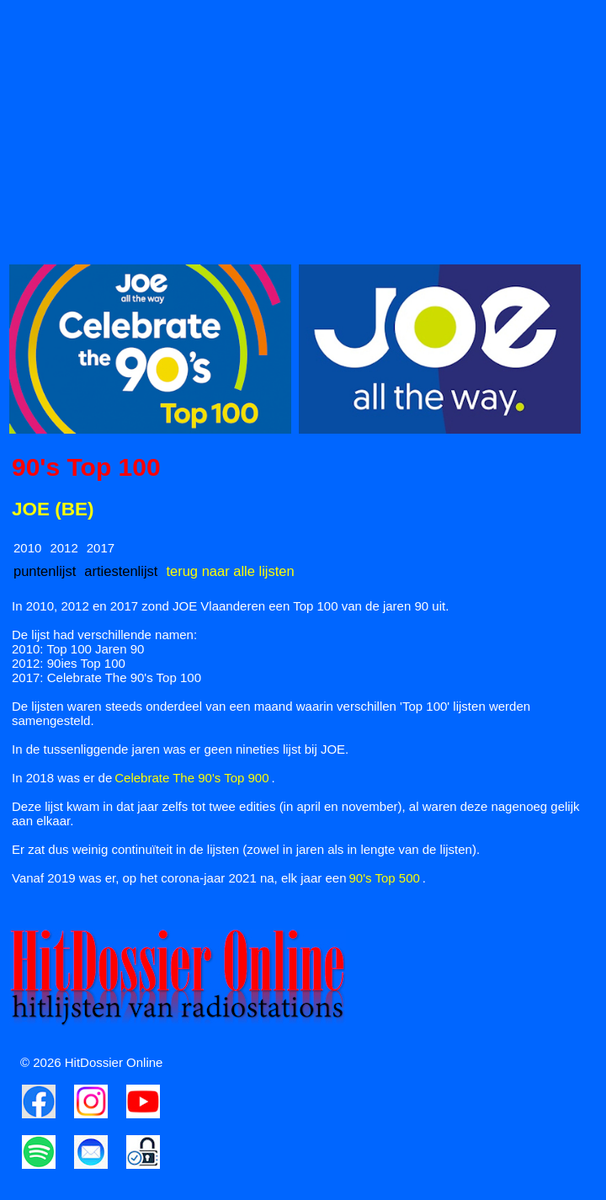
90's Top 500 (384, 878)
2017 (100, 548)
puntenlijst (44, 571)
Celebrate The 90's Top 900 (191, 778)
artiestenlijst (120, 571)
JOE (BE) (53, 509)
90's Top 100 (86, 467)
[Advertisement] (303, 127)
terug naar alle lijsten (230, 571)
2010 (27, 548)
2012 (63, 548)
